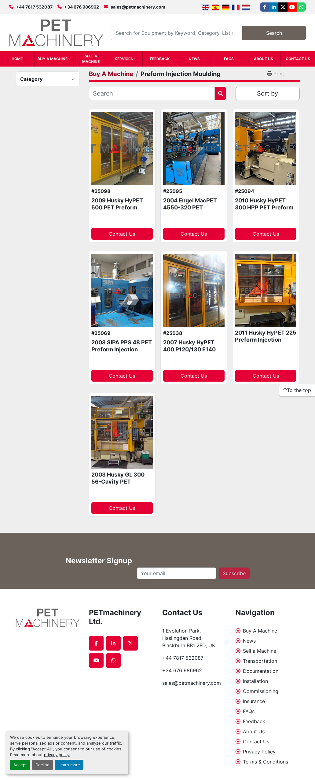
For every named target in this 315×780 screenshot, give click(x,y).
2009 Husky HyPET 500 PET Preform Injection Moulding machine (117, 210)
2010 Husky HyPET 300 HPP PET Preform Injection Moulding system (264, 210)
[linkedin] (273, 7)
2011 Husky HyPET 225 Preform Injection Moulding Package (265, 339)
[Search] (176, 33)
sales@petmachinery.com (138, 6)
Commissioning (260, 691)
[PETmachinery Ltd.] (48, 617)
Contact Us (298, 58)
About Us (263, 58)
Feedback (160, 58)
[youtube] (292, 7)
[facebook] (264, 7)
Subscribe (234, 573)
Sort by (267, 93)
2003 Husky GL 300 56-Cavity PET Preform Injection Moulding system (118, 485)
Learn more (69, 765)
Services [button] (124, 58)
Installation (255, 681)
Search (274, 33)
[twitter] (283, 7)
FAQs (229, 58)
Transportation (260, 661)
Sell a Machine (91, 59)
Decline (42, 765)
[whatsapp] (301, 7)
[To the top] (297, 390)
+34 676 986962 (81, 6)
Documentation (260, 671)
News (194, 58)
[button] (54, 59)
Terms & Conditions (265, 762)
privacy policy (57, 755)
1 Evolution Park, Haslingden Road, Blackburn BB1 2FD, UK (188, 638)
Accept (20, 765)
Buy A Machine (53, 58)
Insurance (254, 701)
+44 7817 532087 (34, 6)
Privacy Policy (259, 752)
